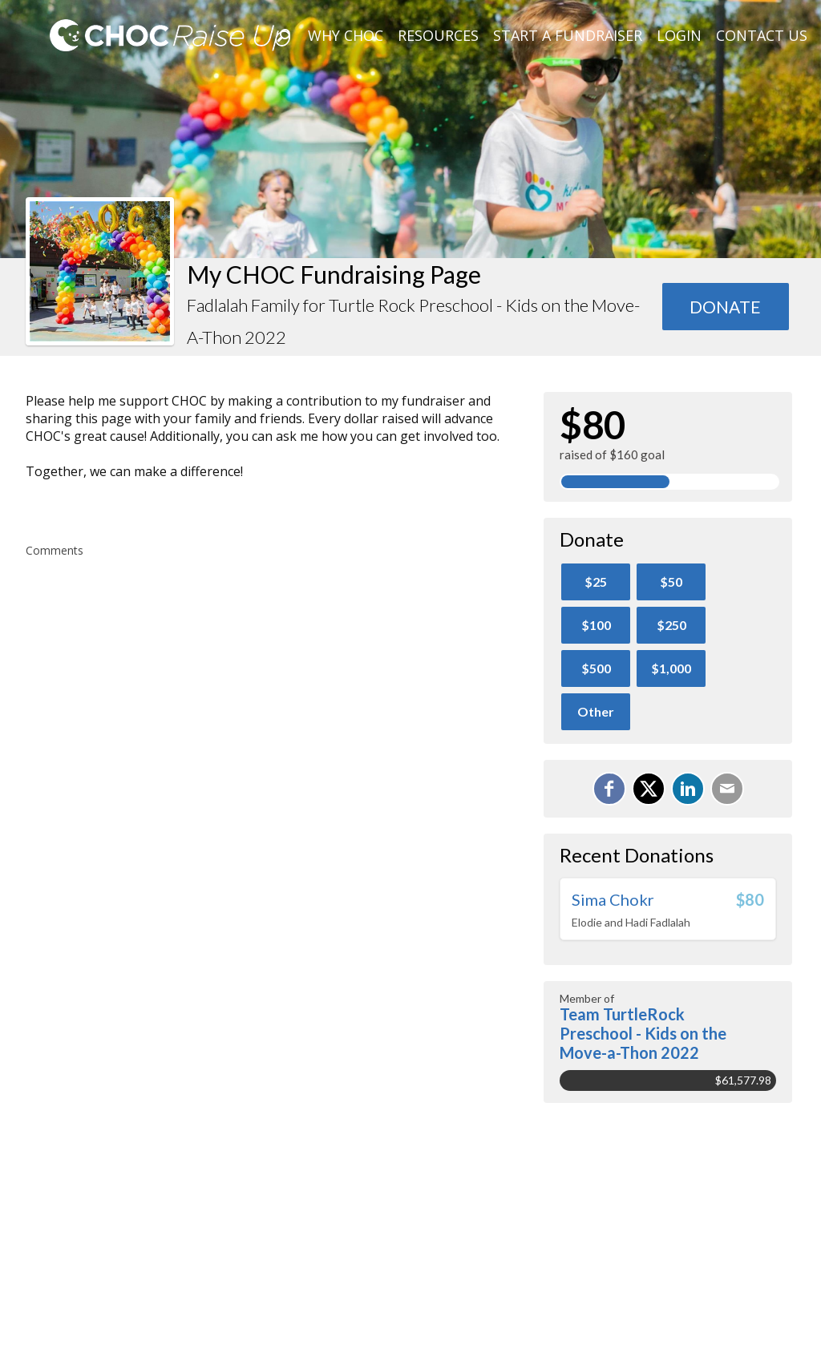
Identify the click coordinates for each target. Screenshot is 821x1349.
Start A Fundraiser (567, 35)
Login (679, 35)
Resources (438, 35)
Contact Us (761, 35)
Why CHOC (345, 35)
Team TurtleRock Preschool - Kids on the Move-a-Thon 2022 (643, 1033)
